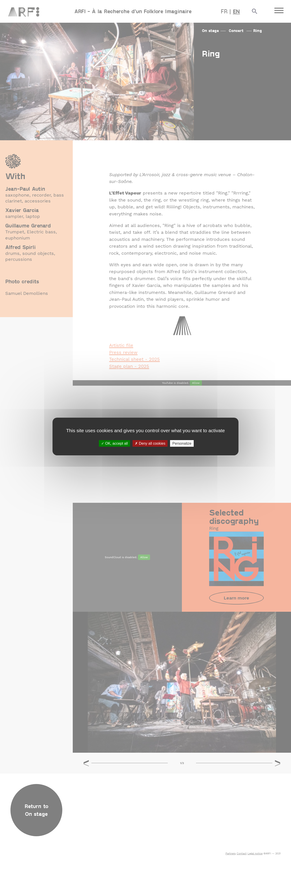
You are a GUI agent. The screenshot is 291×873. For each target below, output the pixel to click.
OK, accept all (114, 443)
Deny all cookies (150, 443)
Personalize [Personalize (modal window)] (181, 443)
